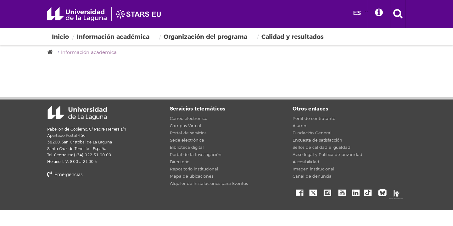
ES (357, 13)
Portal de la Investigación (195, 154)
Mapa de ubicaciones (191, 176)
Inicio (60, 37)
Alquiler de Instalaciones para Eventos (209, 183)
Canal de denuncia (312, 176)
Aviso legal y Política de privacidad (327, 154)
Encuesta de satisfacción (317, 140)
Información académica (113, 37)
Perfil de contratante (314, 118)
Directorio (179, 161)
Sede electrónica (187, 140)
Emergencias (64, 174)
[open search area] (398, 14)
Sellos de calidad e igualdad (321, 147)
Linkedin (355, 192)
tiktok (369, 192)
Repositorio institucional (194, 169)
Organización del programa (205, 37)
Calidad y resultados (292, 37)
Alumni (300, 125)
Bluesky (384, 192)
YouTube (341, 192)
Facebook (299, 192)
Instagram (327, 192)
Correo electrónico (188, 118)
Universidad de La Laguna (107, 14)
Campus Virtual (185, 125)
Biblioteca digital (187, 147)
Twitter (313, 192)
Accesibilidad (306, 161)
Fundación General (312, 133)
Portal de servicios (188, 133)
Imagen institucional (313, 169)
